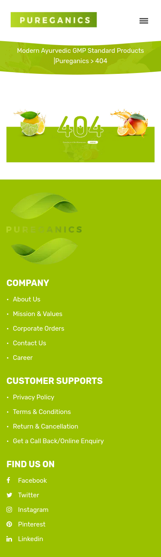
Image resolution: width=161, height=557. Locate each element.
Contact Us (29, 343)
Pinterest (26, 524)
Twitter (22, 495)
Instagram (27, 510)
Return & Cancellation (45, 426)
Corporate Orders (38, 328)
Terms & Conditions (42, 412)
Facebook (26, 480)
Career (23, 358)
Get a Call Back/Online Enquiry (58, 441)
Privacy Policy (34, 397)
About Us (26, 299)
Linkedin (24, 539)
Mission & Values (38, 314)
